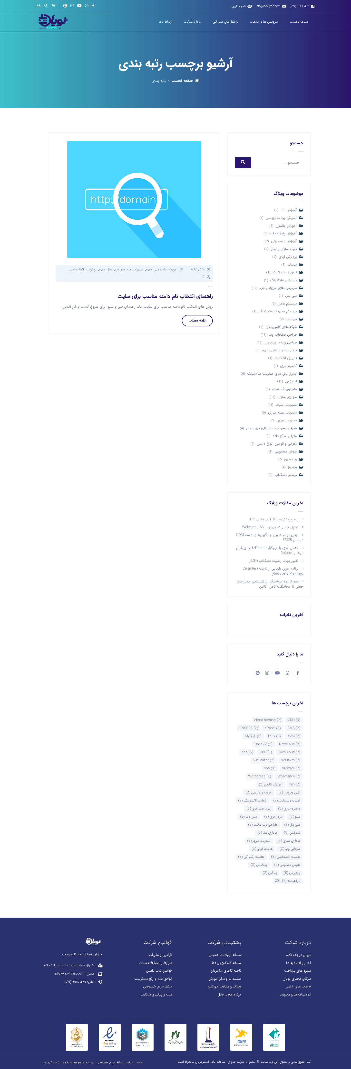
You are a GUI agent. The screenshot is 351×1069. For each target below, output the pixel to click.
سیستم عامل (287, 303)
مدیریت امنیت (286, 404)
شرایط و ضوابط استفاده (78, 1062)
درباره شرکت (192, 21)
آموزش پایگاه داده (283, 233)
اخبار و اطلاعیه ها (298, 963)
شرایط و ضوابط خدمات (155, 963)
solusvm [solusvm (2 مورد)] (290, 760)
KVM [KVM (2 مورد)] (293, 736)
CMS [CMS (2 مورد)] (293, 728)
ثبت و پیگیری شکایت (156, 995)
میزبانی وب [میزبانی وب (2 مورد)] (290, 848)
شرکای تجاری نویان (297, 979)
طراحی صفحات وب (283, 334)
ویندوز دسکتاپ (286, 475)
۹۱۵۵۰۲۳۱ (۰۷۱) (300, 6)
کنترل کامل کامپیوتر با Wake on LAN (270, 527)
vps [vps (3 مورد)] (269, 768)
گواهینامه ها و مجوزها (295, 995)
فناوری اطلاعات (285, 358)
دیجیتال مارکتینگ (283, 280)
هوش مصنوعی (286, 451)
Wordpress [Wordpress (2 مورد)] (259, 776)
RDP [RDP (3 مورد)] (266, 752)
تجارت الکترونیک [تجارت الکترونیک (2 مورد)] (252, 800)
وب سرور (290, 459)
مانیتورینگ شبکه (284, 389)
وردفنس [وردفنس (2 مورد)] (259, 864)
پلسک (292, 264)
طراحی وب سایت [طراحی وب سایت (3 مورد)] (262, 824)
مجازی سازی (287, 397)
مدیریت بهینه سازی (282, 412)
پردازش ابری (288, 256)
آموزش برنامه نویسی (281, 218)
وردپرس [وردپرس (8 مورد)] (292, 872)
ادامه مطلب (197, 320)
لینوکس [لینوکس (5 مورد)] (292, 832)
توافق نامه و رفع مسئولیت (153, 979)
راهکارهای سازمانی (225, 21)
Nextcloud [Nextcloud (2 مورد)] (289, 744)
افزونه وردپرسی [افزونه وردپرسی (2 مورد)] (259, 792)
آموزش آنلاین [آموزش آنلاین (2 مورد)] (271, 784)
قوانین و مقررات (160, 955)
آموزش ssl (289, 210)
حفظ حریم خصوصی (157, 987)
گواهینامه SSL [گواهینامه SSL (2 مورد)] (287, 881)
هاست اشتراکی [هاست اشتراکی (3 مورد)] (251, 856)
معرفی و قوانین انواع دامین (277, 443)
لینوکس (291, 381)
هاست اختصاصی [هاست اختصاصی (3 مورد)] (285, 856)
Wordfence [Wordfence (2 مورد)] (289, 776)
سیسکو (291, 319)
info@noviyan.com (268, 6)
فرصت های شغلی (298, 987)
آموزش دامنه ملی (284, 241)
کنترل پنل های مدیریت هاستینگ (272, 373)
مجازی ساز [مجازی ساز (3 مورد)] (267, 832)
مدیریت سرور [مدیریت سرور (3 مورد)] (259, 840)
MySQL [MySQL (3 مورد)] (253, 736)
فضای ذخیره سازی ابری (279, 350)
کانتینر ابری (288, 366)
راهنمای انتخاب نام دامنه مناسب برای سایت (165, 296)
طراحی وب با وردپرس (281, 342)
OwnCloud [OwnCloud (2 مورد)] (289, 752)
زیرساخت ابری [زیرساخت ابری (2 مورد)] (258, 808)
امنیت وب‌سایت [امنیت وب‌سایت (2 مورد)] (286, 800)
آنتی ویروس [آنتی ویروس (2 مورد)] (289, 792)
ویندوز (292, 467)
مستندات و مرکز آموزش (224, 979)
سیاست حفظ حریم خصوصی (115, 1062)
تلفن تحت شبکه (285, 272)
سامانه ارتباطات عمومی (225, 955)
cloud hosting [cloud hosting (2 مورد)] (267, 720)
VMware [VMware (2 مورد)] (291, 768)
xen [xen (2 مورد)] (294, 784)
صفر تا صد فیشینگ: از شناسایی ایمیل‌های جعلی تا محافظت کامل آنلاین (269, 584)
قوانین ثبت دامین (159, 971)
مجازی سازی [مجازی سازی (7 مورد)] (288, 840)
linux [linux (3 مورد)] (274, 736)
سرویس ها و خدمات (264, 21)
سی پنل (291, 295)
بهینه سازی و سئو (284, 249)
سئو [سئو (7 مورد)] (295, 816)
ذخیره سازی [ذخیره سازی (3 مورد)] (289, 808)
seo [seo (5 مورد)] (247, 752)
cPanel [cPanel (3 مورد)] (273, 728)
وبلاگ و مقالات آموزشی (224, 987)
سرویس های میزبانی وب (278, 288)
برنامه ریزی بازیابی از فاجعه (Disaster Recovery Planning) (273, 571)
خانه (140, 1062)
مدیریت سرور (287, 420)
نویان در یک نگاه (298, 955)
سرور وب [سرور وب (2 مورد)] (248, 816)
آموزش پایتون (286, 225)
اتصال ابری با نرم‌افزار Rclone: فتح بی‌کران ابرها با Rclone (269, 550)
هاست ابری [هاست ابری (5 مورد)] (262, 848)
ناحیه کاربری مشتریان (225, 971)
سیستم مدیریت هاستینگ (278, 311)
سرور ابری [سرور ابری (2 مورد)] (273, 816)
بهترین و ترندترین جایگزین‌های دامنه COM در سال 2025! (269, 537)
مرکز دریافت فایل (229, 995)
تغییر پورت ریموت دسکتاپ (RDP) (273, 561)
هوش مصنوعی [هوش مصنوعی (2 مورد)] (287, 864)
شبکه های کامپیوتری (281, 327)
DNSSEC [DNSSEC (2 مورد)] (248, 728)
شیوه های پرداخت (297, 971)
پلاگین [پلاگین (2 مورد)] (270, 872)
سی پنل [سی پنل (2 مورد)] (292, 824)
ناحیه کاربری (238, 6)
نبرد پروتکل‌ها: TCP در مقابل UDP (273, 519)
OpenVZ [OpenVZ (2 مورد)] (263, 744)
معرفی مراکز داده (285, 436)
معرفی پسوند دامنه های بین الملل (271, 428)
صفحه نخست (299, 21)
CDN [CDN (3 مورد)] (294, 720)
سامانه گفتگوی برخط (226, 963)
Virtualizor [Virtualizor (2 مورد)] (263, 760)
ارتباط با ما (165, 21)
